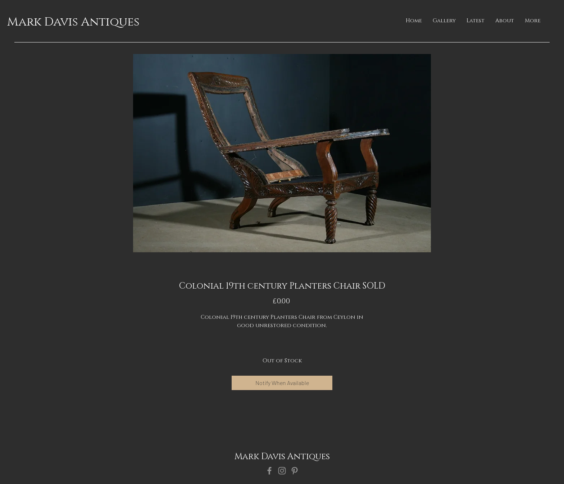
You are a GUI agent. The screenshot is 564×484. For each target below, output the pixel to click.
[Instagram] (282, 471)
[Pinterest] (295, 471)
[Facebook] (269, 471)
